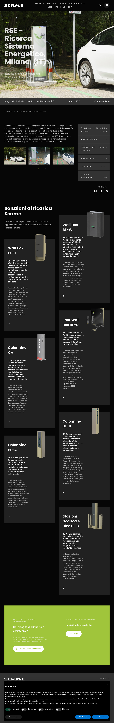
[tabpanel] (15, 156)
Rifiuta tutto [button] (83, 717)
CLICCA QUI (73, 634)
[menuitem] (39, 4)
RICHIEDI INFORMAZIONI (30, 649)
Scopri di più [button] (13, 717)
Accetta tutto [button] (100, 717)
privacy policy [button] (70, 692)
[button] (107, 684)
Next (45, 168)
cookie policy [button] (21, 697)
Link (29, 285)
